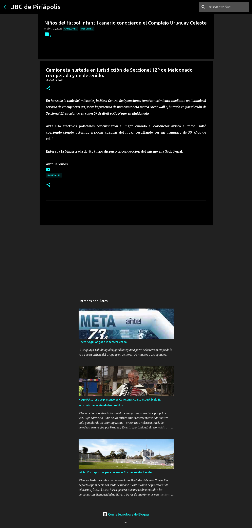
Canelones (70, 29)
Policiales (54, 175)
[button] (48, 88)
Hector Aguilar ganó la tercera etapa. (103, 342)
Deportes (87, 29)
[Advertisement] (126, 259)
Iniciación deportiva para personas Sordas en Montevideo (116, 472)
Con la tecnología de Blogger (126, 514)
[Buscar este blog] (228, 7)
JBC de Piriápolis (36, 6)
